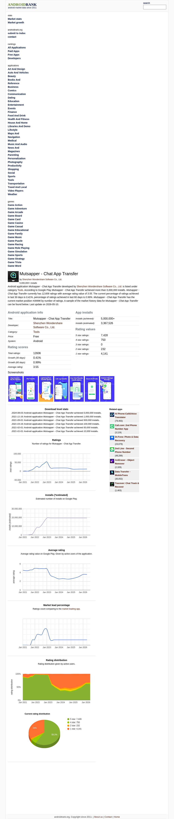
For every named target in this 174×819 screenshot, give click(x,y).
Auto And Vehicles (18, 72)
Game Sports (15, 255)
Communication (17, 94)
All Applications (17, 47)
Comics (12, 90)
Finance (12, 112)
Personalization (16, 158)
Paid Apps (13, 51)
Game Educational (18, 230)
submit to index (16, 33)
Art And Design (16, 69)
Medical (12, 140)
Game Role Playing (18, 248)
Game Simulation (17, 251)
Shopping (13, 169)
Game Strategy (16, 258)
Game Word (14, 265)
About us (98, 817)
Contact (108, 817)
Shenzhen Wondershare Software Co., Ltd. (42, 279)
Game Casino (15, 223)
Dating (11, 97)
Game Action (15, 205)
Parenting (13, 155)
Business (13, 87)
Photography (15, 162)
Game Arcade (15, 212)
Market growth (16, 22)
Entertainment (16, 104)
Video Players (15, 190)
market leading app (71, 609)
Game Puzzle (15, 240)
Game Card (14, 219)
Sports (11, 176)
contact (12, 36)
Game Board (15, 215)
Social (11, 172)
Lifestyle (13, 129)
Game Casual (15, 226)
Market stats (15, 19)
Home (117, 817)
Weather (12, 194)
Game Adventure (17, 208)
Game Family (15, 233)
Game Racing (15, 244)
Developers (14, 58)
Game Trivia (14, 262)
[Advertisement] (94, 5)
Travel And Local (17, 187)
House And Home (18, 122)
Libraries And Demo (19, 126)
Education (13, 101)
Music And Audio (17, 144)
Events (12, 108)
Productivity (15, 165)
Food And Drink (16, 115)
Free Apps (13, 54)
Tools (20, 290)
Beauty (12, 76)
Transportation (16, 183)
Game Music (15, 237)
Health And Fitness (18, 119)
